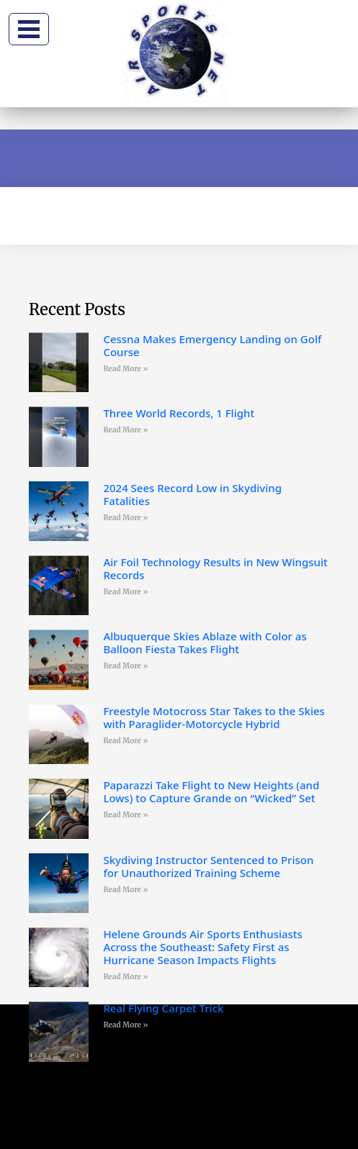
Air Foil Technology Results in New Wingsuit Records (215, 568)
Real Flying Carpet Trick (163, 1008)
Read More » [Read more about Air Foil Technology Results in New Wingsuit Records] (125, 591)
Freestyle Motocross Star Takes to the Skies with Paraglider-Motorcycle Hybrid (213, 717)
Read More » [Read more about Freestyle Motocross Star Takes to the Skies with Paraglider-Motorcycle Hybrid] (125, 740)
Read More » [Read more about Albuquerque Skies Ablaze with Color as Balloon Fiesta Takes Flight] (125, 666)
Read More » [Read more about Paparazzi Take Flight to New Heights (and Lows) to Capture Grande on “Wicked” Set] (125, 814)
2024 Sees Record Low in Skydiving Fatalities (192, 494)
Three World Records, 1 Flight (178, 413)
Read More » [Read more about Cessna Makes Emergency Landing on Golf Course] (125, 368)
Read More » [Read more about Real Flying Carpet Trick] (125, 1025)
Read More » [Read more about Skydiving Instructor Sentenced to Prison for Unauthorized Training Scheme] (125, 889)
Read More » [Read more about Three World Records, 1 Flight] (125, 430)
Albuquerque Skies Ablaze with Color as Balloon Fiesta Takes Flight (204, 642)
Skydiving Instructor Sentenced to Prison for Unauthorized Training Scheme (208, 866)
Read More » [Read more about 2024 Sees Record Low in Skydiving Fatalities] (125, 517)
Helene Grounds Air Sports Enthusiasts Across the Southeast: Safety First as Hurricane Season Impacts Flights (203, 946)
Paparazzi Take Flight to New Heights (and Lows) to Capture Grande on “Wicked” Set (211, 791)
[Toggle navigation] (29, 29)
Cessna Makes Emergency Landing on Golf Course (212, 345)
